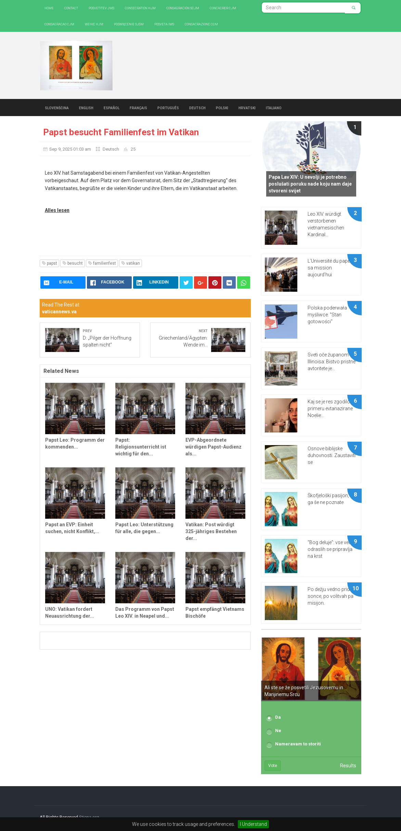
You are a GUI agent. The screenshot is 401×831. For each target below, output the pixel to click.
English (86, 107)
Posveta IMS (164, 23)
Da (278, 717)
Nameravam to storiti (298, 743)
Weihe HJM (94, 23)
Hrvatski (247, 107)
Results (348, 765)
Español (111, 107)
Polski (222, 107)
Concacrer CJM (223, 7)
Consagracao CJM (59, 23)
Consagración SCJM (182, 7)
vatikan (130, 263)
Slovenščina (57, 107)
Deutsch (197, 107)
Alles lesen (57, 210)
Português (168, 107)
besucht (72, 263)
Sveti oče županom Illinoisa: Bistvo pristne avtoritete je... (331, 361)
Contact (71, 7)
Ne (278, 730)
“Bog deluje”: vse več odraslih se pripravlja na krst (330, 549)
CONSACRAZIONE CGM (201, 23)
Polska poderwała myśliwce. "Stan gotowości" (327, 314)
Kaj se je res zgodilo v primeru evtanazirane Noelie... (330, 408)
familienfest (102, 263)
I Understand (253, 824)
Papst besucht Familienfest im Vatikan (121, 132)
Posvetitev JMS (101, 7)
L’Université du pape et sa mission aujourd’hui (331, 267)
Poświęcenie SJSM (129, 23)
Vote (272, 765)
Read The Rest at (60, 308)
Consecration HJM (140, 7)
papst (49, 263)
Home (49, 7)
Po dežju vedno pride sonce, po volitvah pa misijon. (330, 596)
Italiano (274, 107)
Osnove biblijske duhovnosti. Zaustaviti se (331, 455)
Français (138, 107)
